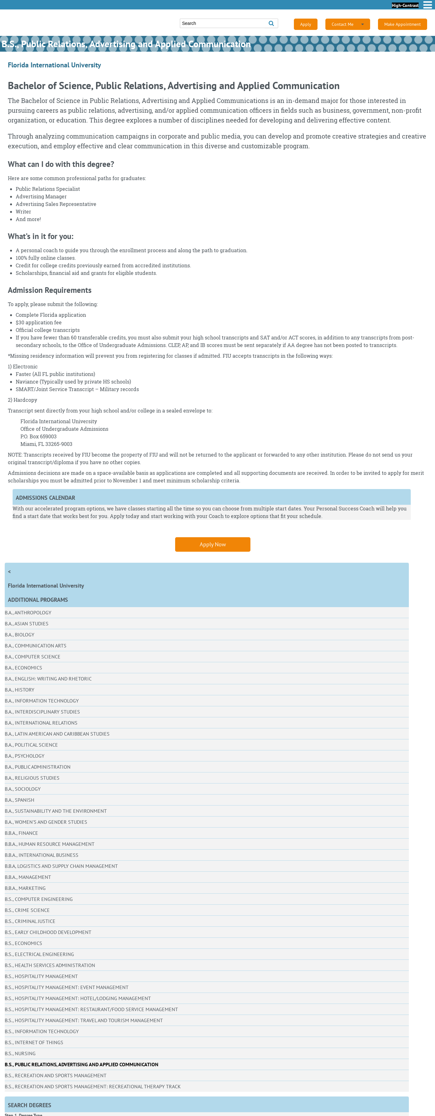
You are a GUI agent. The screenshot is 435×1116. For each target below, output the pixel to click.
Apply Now (213, 544)
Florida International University (46, 585)
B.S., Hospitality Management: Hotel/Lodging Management (78, 998)
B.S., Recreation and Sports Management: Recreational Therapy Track (93, 1086)
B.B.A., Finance (21, 833)
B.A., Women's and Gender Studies (46, 822)
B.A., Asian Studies (27, 623)
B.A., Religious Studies (32, 778)
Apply (305, 24)
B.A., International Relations (41, 723)
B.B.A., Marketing (25, 888)
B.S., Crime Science (27, 910)
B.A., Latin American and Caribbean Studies (57, 734)
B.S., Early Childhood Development (48, 932)
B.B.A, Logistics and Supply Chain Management (61, 866)
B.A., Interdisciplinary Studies (42, 712)
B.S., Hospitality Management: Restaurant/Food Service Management (91, 1009)
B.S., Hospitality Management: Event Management (67, 987)
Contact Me (348, 24)
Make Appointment (402, 24)
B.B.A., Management (28, 877)
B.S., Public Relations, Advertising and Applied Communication (81, 1064)
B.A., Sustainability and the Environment (56, 811)
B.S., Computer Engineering (39, 899)
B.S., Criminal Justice (30, 921)
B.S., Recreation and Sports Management (55, 1075)
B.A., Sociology (23, 789)
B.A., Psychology (24, 756)
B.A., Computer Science (32, 656)
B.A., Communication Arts (35, 645)
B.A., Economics (23, 667)
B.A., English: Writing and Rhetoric (48, 678)
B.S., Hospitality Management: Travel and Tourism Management (84, 1020)
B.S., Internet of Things (34, 1042)
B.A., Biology (19, 634)
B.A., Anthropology (28, 612)
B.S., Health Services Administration (50, 965)
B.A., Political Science (31, 745)
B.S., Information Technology (42, 1031)
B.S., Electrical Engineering (39, 954)
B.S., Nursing (20, 1053)
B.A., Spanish (19, 800)
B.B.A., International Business (41, 855)
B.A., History (19, 689)
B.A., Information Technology (42, 701)
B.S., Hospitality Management (41, 976)
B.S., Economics (23, 943)
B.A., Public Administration (38, 767)
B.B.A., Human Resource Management (49, 844)
